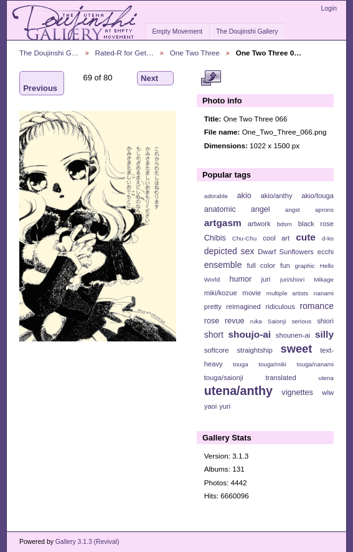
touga (240, 364)
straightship (254, 350)
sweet (297, 348)
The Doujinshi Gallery (247, 31)
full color (261, 265)
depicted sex (229, 251)
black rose (316, 223)
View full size (210, 78)
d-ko (328, 238)
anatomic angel (237, 209)
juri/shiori (292, 279)
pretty (213, 306)
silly (324, 334)
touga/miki (272, 364)
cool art (276, 238)
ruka (256, 321)
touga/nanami (315, 364)
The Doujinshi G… (49, 53)
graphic (305, 265)
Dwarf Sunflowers (286, 251)
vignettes (297, 392)
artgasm (223, 222)
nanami (324, 293)
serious (301, 321)
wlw (328, 392)
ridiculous (279, 306)
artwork (259, 223)
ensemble (223, 265)
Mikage (324, 279)
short (214, 335)
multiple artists (287, 293)
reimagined (243, 306)
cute (306, 237)
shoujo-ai (249, 334)
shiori (325, 321)
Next (155, 78)
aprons (324, 209)
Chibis (215, 238)
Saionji (277, 321)
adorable (216, 196)
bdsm (284, 224)
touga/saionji (223, 377)
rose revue (224, 320)
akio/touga (317, 195)
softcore (216, 350)
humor (240, 279)
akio (244, 195)
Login (329, 8)
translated (280, 377)
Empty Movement (177, 31)
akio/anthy (276, 195)
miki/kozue (220, 293)
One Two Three (195, 53)
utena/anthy (238, 390)
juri (266, 279)
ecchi (326, 251)
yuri (224, 406)
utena (326, 377)
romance (316, 306)
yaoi (210, 406)
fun (285, 265)
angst (292, 209)
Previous (40, 83)
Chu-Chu (244, 238)
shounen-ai (293, 335)
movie (251, 293)
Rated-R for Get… (124, 53)
